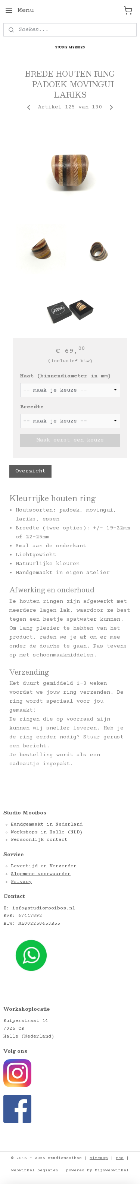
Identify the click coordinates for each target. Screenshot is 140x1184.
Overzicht (30, 471)
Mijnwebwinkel (112, 1170)
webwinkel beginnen (34, 1170)
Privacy (21, 881)
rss (120, 1158)
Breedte (32, 407)
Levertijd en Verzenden (44, 866)
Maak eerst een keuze (70, 440)
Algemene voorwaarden (41, 874)
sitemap (99, 1158)
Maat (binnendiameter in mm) (65, 376)
